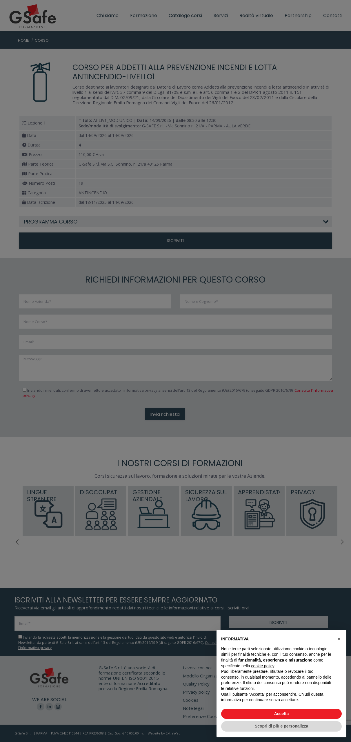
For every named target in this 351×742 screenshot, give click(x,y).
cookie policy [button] (262, 666)
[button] (338, 639)
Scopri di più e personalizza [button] (281, 726)
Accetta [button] (281, 713)
